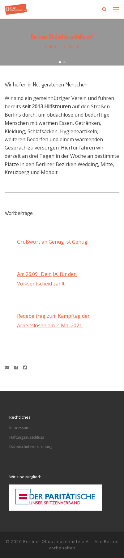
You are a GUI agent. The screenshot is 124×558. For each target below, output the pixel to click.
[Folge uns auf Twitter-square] (25, 367)
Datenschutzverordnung (30, 446)
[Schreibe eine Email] (7, 367)
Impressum (19, 427)
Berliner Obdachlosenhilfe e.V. (56, 541)
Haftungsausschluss (26, 437)
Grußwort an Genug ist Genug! (52, 241)
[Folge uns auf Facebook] (16, 367)
